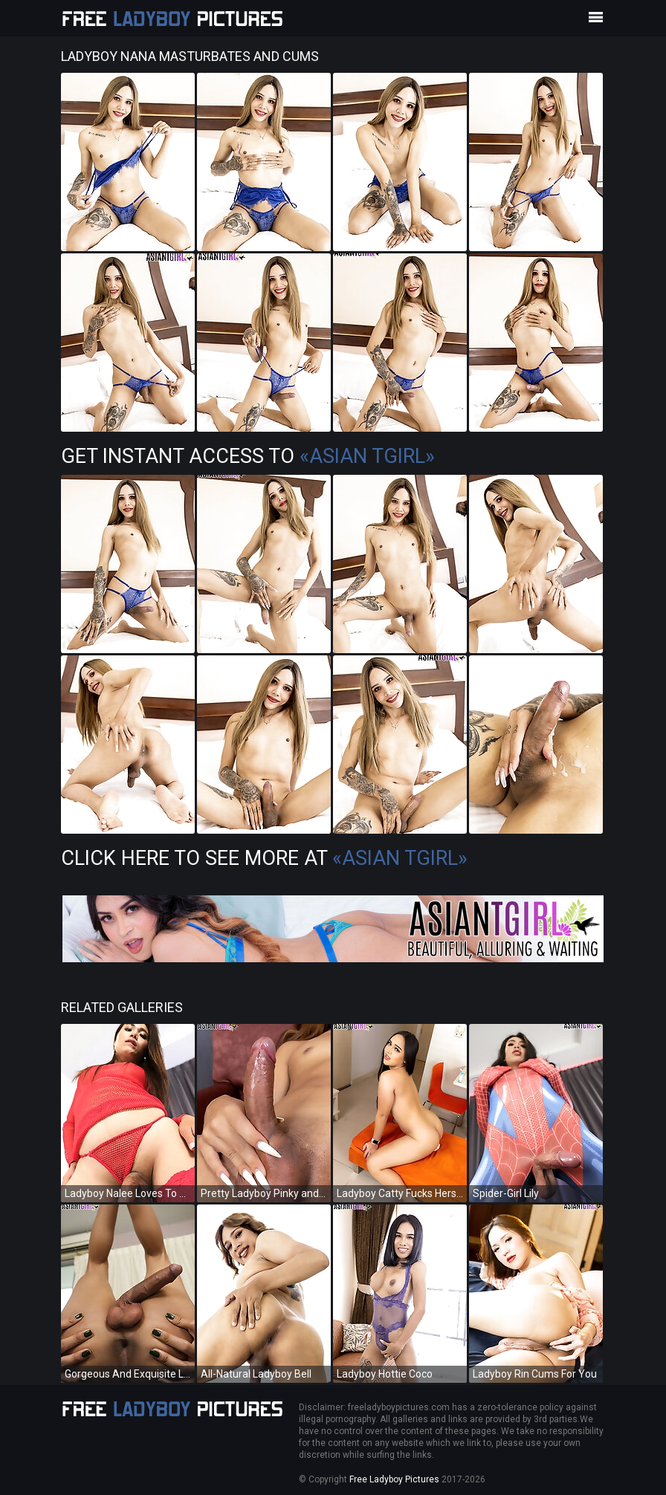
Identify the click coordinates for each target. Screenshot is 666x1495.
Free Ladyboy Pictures (394, 1479)
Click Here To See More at (264, 858)
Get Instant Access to (248, 456)
